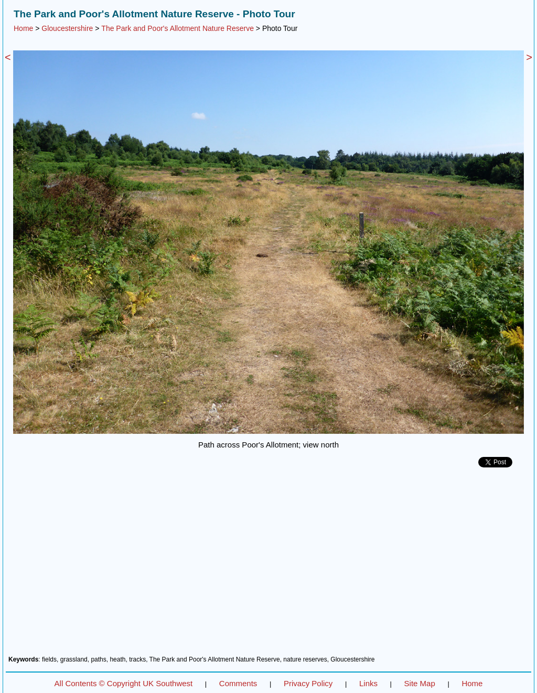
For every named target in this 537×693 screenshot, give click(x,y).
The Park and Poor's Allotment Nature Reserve (177, 28)
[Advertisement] (268, 565)
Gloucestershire (67, 28)
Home (23, 28)
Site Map (419, 683)
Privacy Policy (308, 683)
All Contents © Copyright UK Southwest (124, 683)
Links (368, 683)
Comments (238, 683)
